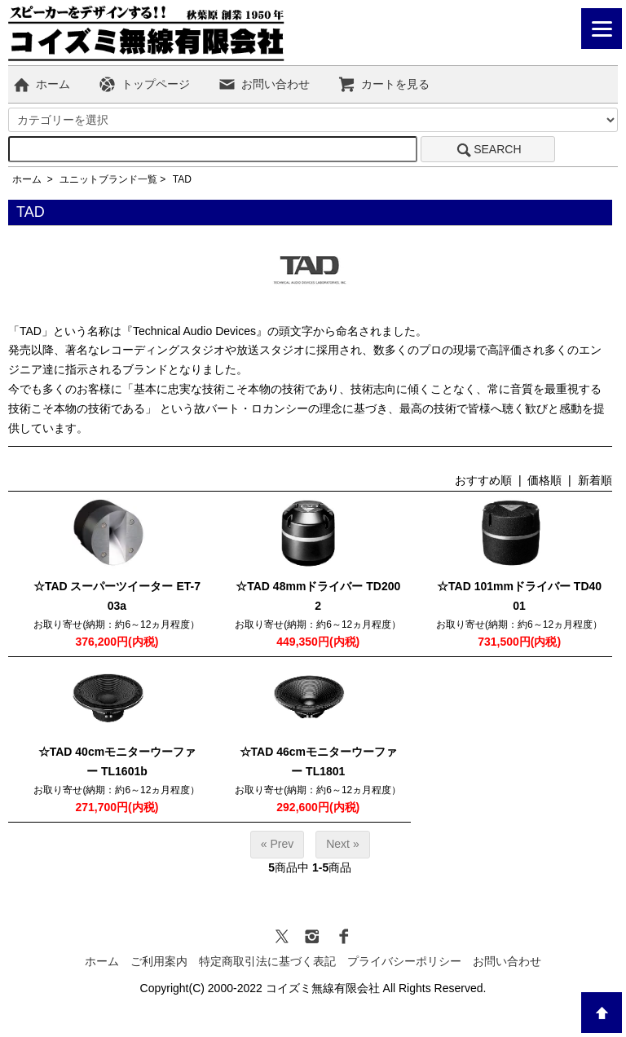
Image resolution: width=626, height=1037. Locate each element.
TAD (182, 179)
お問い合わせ (264, 83)
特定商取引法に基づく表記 (267, 961)
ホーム (41, 83)
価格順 (544, 480)
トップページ (144, 83)
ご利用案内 (158, 961)
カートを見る (383, 83)
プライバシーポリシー (404, 961)
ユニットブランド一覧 (108, 179)
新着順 (595, 480)
